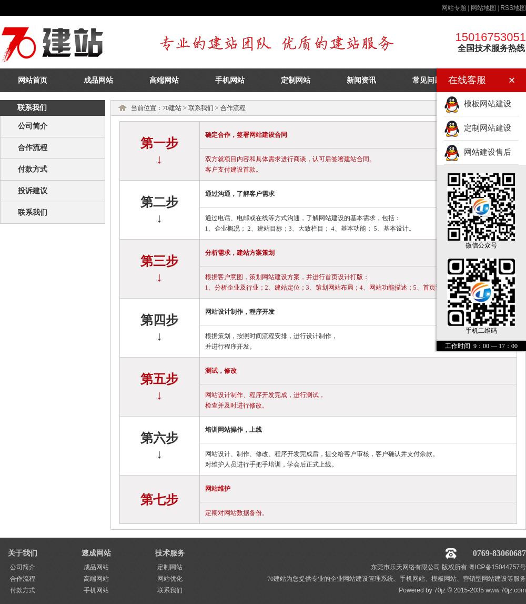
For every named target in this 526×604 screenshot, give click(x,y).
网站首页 (32, 80)
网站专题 (454, 8)
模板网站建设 (477, 104)
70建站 (172, 108)
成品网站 (98, 80)
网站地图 (483, 8)
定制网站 (295, 80)
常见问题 (427, 80)
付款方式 (32, 169)
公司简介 (32, 126)
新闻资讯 (361, 80)
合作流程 (32, 148)
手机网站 (230, 80)
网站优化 (170, 578)
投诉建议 (32, 191)
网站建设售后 (477, 152)
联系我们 (32, 212)
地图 (513, 8)
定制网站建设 (477, 128)
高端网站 (164, 80)
